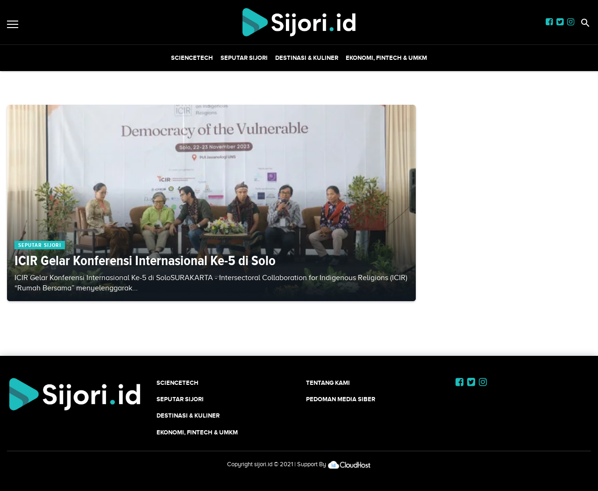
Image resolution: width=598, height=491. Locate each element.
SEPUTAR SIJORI (244, 57)
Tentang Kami (328, 382)
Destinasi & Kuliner (306, 57)
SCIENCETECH (192, 57)
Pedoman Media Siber (340, 399)
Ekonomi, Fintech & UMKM (386, 57)
